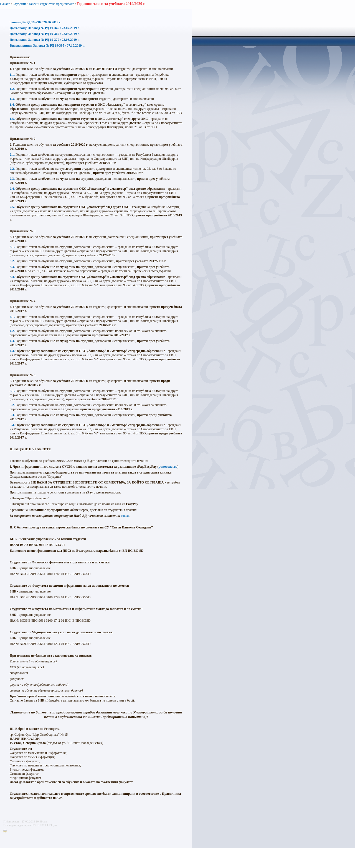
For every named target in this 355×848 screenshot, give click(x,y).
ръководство (168, 467)
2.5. (12, 207)
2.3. (12, 179)
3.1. (12, 247)
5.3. (12, 415)
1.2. (12, 89)
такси (125, 516)
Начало (5, 4)
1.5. (12, 119)
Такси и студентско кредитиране (51, 4)
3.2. (12, 261)
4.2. (12, 331)
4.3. (12, 341)
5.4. (12, 425)
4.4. (12, 351)
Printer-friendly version (6, 831)
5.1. (12, 391)
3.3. (12, 267)
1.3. (12, 99)
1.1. (12, 75)
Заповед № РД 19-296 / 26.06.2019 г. (35, 22)
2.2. (12, 169)
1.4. (12, 105)
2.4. (12, 189)
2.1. (12, 154)
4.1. (12, 317)
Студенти (19, 4)
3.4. (12, 277)
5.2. (12, 405)
